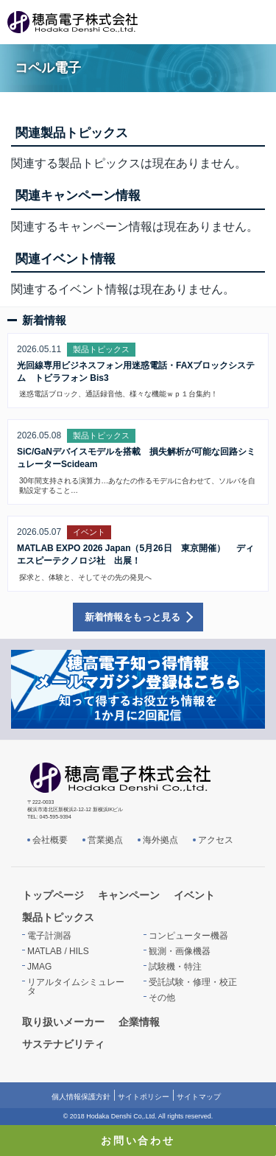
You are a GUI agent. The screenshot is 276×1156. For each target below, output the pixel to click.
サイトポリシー (143, 1097)
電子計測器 (49, 936)
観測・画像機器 (179, 951)
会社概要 (50, 840)
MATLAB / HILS (58, 951)
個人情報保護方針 (81, 1097)
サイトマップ (199, 1097)
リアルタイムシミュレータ (75, 986)
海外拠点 (160, 840)
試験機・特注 (175, 966)
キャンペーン (129, 895)
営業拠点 (105, 840)
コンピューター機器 (188, 936)
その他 (162, 997)
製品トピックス (58, 917)
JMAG (39, 966)
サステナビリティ (63, 1044)
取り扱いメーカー (63, 1022)
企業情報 (139, 1022)
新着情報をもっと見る (132, 617)
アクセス (215, 840)
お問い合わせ (138, 1140)
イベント (194, 895)
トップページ (53, 895)
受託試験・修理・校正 (193, 982)
